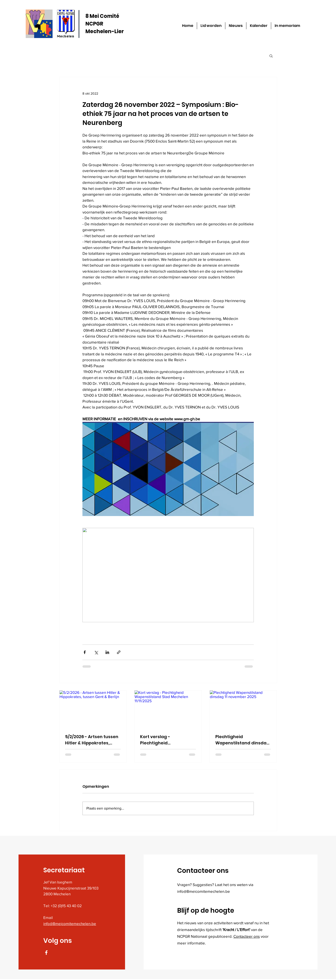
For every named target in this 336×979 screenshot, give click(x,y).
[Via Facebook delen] (84, 652)
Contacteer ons (246, 936)
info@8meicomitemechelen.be (69, 923)
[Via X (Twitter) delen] (96, 652)
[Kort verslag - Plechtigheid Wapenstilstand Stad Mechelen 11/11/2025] (168, 709)
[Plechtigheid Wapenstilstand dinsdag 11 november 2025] (243, 709)
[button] (271, 55)
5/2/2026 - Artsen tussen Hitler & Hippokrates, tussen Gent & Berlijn (91, 740)
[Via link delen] (118, 652)
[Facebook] (46, 953)
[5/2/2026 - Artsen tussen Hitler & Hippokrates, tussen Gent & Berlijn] (93, 709)
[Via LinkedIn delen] (107, 652)
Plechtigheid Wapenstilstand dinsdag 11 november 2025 (242, 740)
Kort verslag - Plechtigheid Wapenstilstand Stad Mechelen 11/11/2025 (163, 740)
